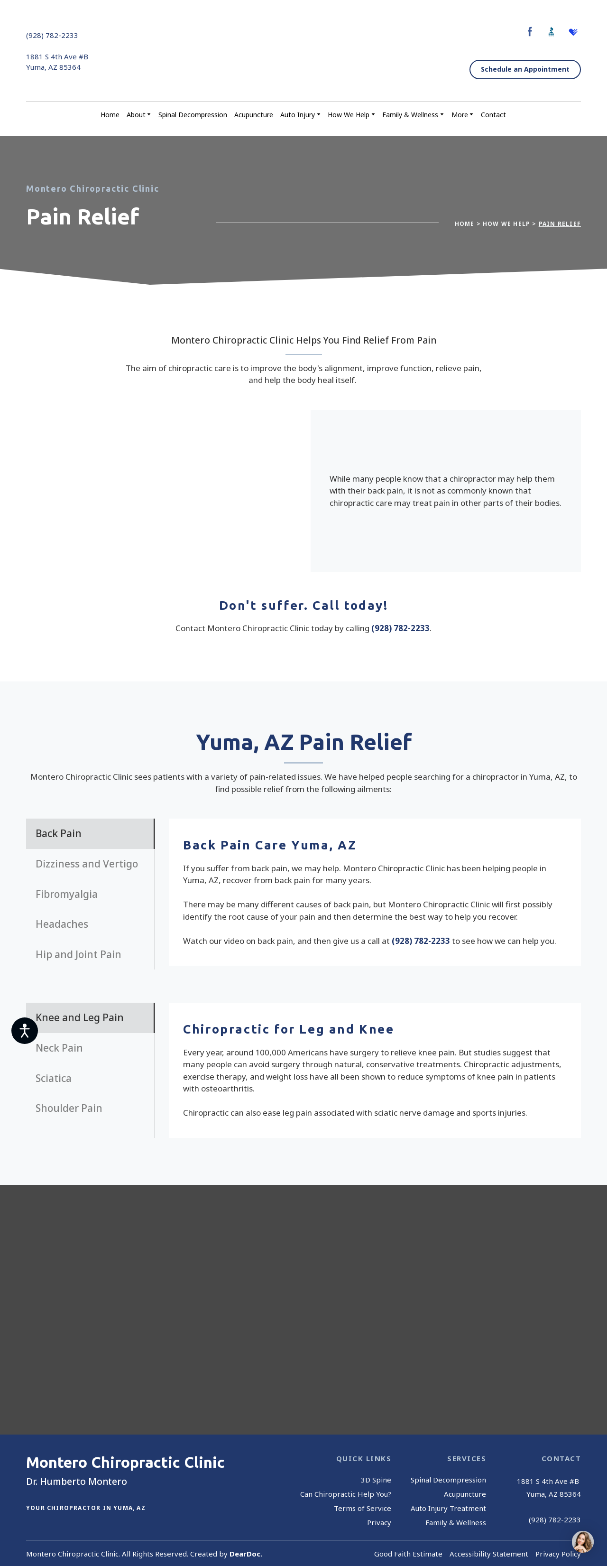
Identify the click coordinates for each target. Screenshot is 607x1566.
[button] (530, 31)
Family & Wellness (410, 114)
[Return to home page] (301, 51)
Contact (493, 114)
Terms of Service (362, 1508)
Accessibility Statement (489, 1553)
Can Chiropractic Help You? (345, 1494)
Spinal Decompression (192, 114)
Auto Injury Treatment (448, 1508)
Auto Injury (297, 114)
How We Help (348, 114)
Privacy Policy (558, 1553)
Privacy (379, 1522)
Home (110, 114)
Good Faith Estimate (408, 1553)
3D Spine (376, 1479)
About (136, 114)
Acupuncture (253, 114)
